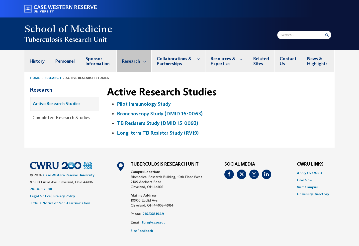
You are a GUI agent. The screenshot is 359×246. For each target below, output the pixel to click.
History (37, 61)
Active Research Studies (57, 103)
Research (136, 61)
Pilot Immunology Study (144, 104)
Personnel (65, 61)
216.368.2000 (41, 189)
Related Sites (261, 61)
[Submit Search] (327, 35)
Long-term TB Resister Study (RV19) (157, 133)
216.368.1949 (153, 214)
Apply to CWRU (309, 173)
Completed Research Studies (61, 117)
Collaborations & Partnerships (181, 58)
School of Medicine (68, 28)
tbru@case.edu (154, 222)
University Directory (313, 194)
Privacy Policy (64, 196)
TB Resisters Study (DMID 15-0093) (157, 123)
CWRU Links (310, 164)
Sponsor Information (97, 61)
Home (35, 78)
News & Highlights (317, 61)
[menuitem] (37, 61)
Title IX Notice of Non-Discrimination (60, 203)
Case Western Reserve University (68, 175)
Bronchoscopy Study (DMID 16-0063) (159, 114)
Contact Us (288, 61)
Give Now (304, 180)
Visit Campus (307, 187)
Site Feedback (142, 231)
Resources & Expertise (229, 58)
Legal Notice (40, 196)
